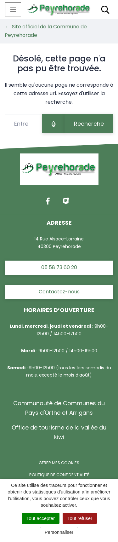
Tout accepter (40, 518)
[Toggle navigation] (13, 9)
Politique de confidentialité (59, 475)
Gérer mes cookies (59, 463)
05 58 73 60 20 (59, 267)
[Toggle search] (105, 9)
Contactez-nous (59, 291)
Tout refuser (79, 518)
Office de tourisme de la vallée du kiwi (59, 432)
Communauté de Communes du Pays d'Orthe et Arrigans (59, 408)
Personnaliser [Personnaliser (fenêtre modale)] (59, 532)
